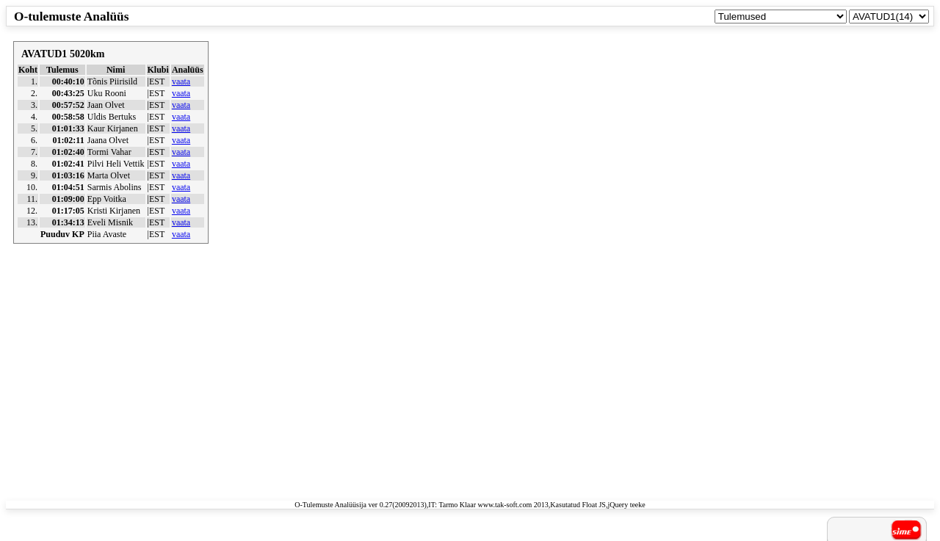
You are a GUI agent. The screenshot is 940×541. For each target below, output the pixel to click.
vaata (181, 81)
